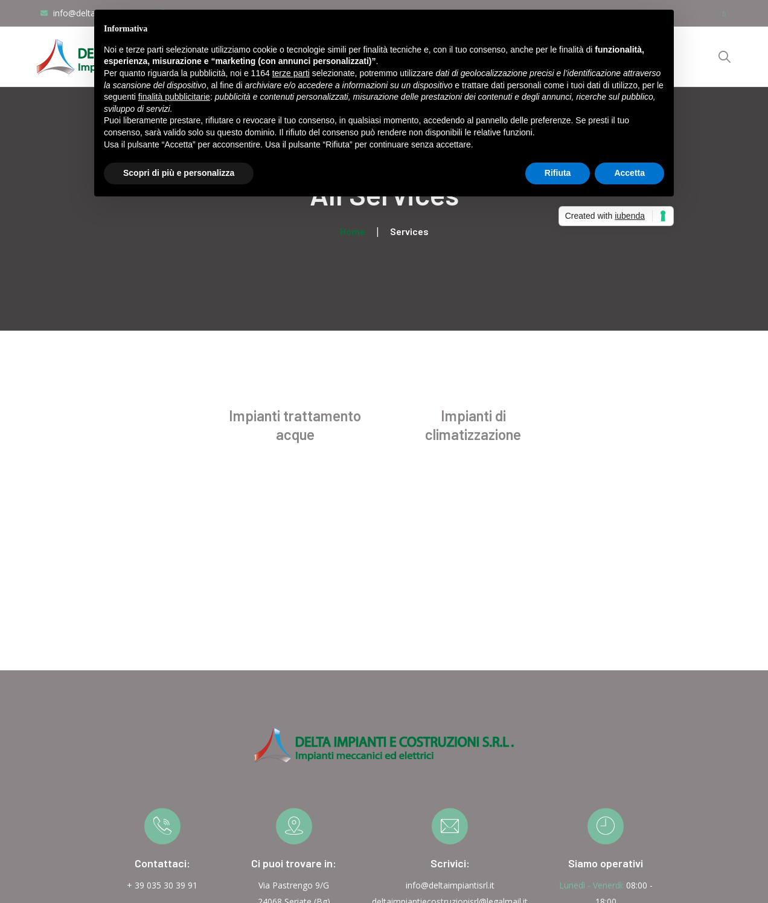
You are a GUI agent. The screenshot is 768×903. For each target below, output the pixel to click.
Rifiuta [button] (558, 173)
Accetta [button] (629, 173)
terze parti (291, 73)
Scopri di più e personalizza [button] (178, 173)
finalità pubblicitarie (174, 97)
